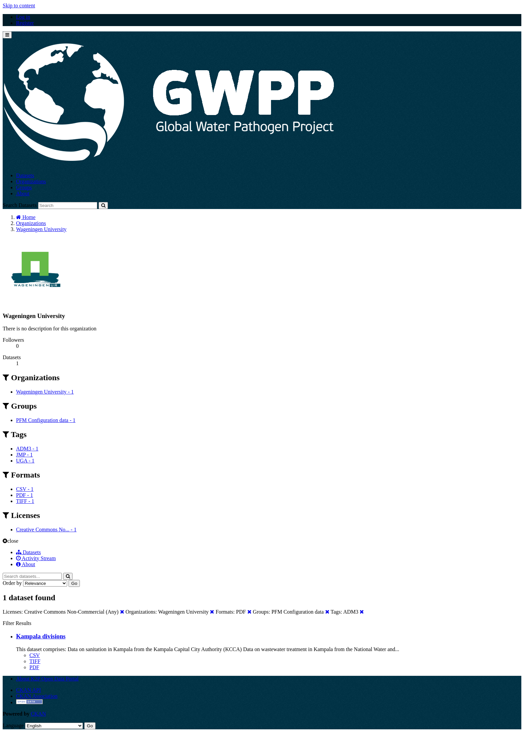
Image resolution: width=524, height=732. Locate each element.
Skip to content (19, 5)
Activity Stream (36, 558)
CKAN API (28, 690)
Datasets (25, 175)
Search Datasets (20, 205)
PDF (34, 667)
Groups (24, 187)
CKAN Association (36, 696)
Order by (12, 583)
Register (25, 23)
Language (13, 725)
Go (74, 583)
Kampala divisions (41, 636)
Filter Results (17, 623)
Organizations (31, 181)
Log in (23, 17)
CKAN (38, 714)
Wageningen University (41, 229)
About (22, 193)
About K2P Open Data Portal (47, 679)
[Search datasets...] (32, 576)
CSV (34, 655)
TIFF (34, 661)
